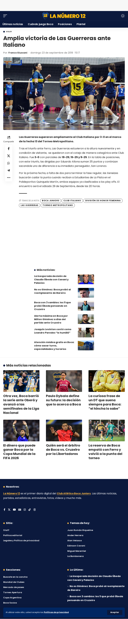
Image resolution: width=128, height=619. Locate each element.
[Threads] (35, 509)
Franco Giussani (18, 52)
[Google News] (20, 509)
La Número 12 (12, 493)
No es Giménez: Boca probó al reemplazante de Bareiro (52, 291)
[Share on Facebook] (9, 149)
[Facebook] (4, 509)
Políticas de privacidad (57, 612)
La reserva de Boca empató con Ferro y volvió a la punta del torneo (105, 451)
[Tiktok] (30, 509)
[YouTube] (15, 509)
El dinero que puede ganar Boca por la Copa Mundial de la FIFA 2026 (19, 451)
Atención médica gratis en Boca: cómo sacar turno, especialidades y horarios (54, 346)
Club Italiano (72, 200)
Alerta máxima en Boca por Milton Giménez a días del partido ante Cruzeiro (51, 319)
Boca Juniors (50, 200)
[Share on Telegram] (9, 172)
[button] (114, 612)
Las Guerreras (29, 205)
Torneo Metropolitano (58, 205)
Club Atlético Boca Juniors (76, 493)
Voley (9, 31)
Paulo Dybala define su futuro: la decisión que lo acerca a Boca (63, 400)
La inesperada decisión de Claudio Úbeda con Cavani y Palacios (51, 280)
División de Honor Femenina (103, 200)
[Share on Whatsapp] (9, 164)
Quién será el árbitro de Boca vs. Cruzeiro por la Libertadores (63, 449)
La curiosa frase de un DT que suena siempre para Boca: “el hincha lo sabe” (105, 402)
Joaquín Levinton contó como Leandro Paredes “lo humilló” (52, 331)
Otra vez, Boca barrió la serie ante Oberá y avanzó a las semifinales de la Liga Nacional (21, 404)
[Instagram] (25, 509)
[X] (9, 509)
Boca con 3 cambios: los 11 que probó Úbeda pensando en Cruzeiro (52, 306)
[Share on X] (9, 156)
